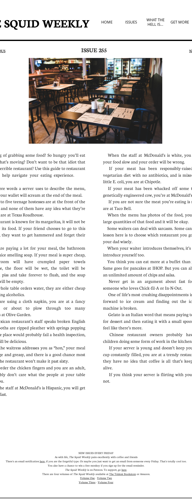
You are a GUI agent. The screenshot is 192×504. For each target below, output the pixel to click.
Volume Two (104, 478)
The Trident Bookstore (122, 474)
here (42, 461)
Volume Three (87, 482)
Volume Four (105, 482)
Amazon (145, 474)
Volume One (87, 478)
